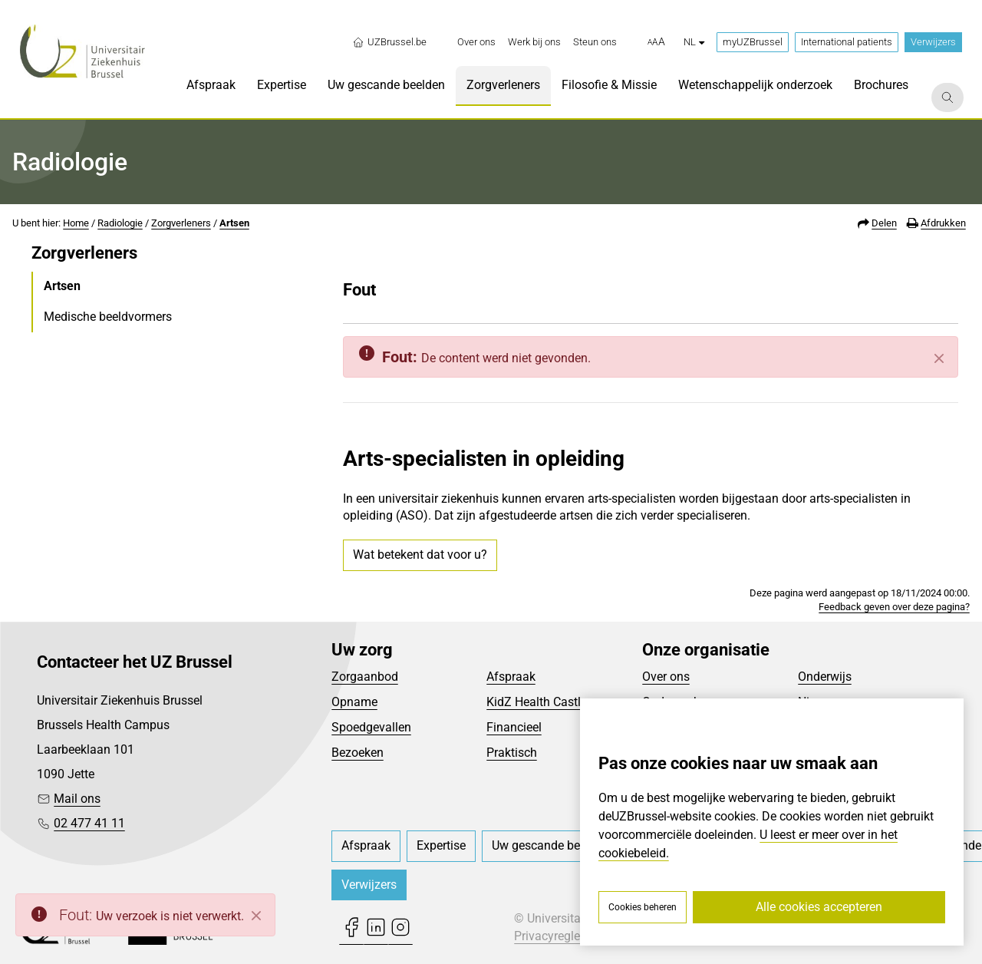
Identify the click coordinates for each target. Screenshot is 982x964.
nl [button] (694, 42)
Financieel (514, 727)
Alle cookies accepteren (819, 907)
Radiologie (120, 223)
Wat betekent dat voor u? (420, 554)
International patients (846, 42)
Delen (884, 223)
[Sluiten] (939, 358)
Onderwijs (825, 676)
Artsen (234, 223)
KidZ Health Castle (536, 702)
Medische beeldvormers (108, 316)
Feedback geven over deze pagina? (894, 606)
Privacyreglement (561, 936)
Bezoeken (357, 752)
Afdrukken (943, 223)
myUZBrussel (753, 42)
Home (76, 223)
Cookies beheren (642, 907)
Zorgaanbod (364, 676)
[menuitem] (476, 42)
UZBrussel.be (389, 42)
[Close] (256, 915)
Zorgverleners (181, 223)
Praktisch (511, 752)
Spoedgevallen (371, 727)
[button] (656, 42)
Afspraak (510, 676)
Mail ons (77, 798)
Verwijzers (933, 42)
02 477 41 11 (89, 823)
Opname (354, 702)
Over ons (666, 676)
